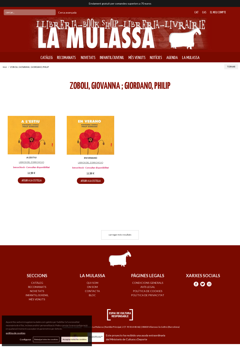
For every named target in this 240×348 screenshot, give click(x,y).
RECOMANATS (66, 58)
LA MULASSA (191, 58)
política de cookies (15, 333)
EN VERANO (90, 157)
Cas (204, 12)
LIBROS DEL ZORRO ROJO (31, 162)
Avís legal (147, 286)
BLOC (92, 295)
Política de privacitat (147, 295)
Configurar (25, 339)
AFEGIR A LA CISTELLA (31, 180)
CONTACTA (92, 291)
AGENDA (172, 58)
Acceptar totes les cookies (75, 339)
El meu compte (218, 12)
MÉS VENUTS (137, 58)
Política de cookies (147, 291)
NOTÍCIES (156, 58)
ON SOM (92, 286)
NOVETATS (87, 58)
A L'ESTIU (31, 157)
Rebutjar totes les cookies (46, 339)
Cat (196, 12)
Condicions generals (147, 282)
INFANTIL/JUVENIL (112, 58)
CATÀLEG (46, 58)
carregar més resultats (120, 234)
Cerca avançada (67, 12)
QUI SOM (92, 282)
